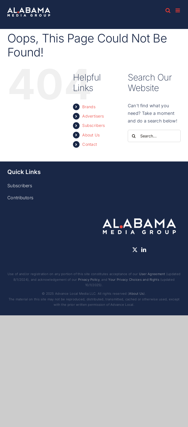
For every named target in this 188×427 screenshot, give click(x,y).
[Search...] (154, 136)
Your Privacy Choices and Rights (133, 279)
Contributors (20, 197)
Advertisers (93, 116)
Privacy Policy (88, 279)
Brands (88, 106)
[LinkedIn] (143, 249)
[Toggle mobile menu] (178, 10)
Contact (89, 144)
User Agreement (152, 274)
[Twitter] (134, 249)
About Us (91, 135)
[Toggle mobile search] (167, 10)
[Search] (134, 136)
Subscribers (93, 125)
